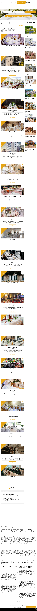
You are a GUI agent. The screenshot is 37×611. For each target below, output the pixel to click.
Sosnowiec (12, 587)
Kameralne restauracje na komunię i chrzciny (20, 560)
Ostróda (16, 591)
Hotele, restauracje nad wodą (6, 561)
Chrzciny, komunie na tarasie (30, 555)
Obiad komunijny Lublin (23, 543)
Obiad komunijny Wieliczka (14, 532)
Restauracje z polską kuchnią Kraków (26, 551)
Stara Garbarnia (12, 67)
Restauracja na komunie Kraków (7, 549)
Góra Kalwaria (27, 74)
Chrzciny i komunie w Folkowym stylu (7, 555)
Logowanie (28, 2)
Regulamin (14, 607)
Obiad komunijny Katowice (12, 542)
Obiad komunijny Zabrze (28, 535)
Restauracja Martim (12, 455)
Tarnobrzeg (33, 584)
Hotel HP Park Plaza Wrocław (12, 282)
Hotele (4, 495)
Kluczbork (5, 581)
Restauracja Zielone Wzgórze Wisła (30, 60)
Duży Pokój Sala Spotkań (12, 347)
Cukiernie (18, 499)
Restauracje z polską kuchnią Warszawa (26, 554)
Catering (17, 495)
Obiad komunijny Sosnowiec (13, 536)
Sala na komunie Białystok (6, 529)
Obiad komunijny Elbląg (23, 532)
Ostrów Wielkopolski (4, 593)
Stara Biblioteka (12, 476)
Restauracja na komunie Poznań (15, 548)
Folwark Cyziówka (28, 35)
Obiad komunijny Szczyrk (28, 539)
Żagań (2, 575)
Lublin (10, 572)
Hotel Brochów (12, 390)
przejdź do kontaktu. (24, 605)
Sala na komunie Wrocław (23, 538)
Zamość (16, 572)
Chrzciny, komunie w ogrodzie (20, 562)
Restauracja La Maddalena (12, 261)
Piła (15, 592)
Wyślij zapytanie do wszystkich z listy (20, 23)
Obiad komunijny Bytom (19, 535)
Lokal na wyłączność (17, 552)
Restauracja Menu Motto (12, 110)
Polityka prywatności (20, 607)
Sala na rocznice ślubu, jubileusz (26, 552)
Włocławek (28, 572)
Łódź (8, 575)
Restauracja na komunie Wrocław (27, 548)
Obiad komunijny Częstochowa (9, 539)
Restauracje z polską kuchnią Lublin (7, 550)
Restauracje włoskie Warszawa (28, 561)
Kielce (11, 588)
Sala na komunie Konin (31, 536)
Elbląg (9, 591)
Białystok (6, 584)
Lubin (25, 571)
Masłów (26, 87)
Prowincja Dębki (28, 47)
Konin (13, 592)
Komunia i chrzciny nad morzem (20, 557)
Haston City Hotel (12, 153)
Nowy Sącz (14, 577)
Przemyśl (20, 584)
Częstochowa (7, 587)
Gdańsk (2, 586)
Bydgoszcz (21, 572)
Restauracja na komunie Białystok (17, 529)
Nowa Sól (12, 574)
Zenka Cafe (12, 368)
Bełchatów (16, 576)
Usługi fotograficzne (13, 499)
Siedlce (12, 579)
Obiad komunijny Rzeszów (21, 542)
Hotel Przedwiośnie (28, 85)
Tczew (13, 586)
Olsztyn (26, 137)
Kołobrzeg (3, 596)
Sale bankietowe (13, 495)
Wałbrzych (11, 568)
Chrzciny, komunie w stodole (20, 555)
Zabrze (2, 588)
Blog (11, 2)
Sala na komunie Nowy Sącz (19, 531)
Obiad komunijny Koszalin (31, 540)
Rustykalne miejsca (31, 560)
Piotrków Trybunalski (12, 575)
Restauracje (7, 495)
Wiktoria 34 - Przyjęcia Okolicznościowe (12, 174)
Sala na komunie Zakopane (16, 537)
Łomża (13, 584)
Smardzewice (27, 112)
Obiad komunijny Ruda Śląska (9, 535)
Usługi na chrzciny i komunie (8, 498)
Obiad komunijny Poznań (28, 544)
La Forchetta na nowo (29, 123)
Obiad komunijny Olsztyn (13, 540)
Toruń (25, 572)
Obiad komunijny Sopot (31, 542)
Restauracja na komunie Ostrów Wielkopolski (14, 530)
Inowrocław (3, 572)
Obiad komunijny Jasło (5, 532)
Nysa (15, 580)
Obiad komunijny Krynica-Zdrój (26, 537)
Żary (15, 574)
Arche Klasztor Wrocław (12, 131)
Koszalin (24, 596)
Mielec (29, 584)
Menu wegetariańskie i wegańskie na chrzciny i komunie (23, 549)
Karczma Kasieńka (12, 411)
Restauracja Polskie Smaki (12, 304)
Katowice (3, 587)
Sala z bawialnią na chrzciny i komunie (8, 562)
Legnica (15, 568)
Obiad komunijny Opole (22, 540)
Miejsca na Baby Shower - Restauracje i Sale (9, 545)
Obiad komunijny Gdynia (5, 543)
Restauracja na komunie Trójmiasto (23, 545)
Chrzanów (6, 578)
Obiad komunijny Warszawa (9, 544)
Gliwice (15, 587)
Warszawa (27, 99)
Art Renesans (12, 239)
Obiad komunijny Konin (22, 536)
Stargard (27, 596)
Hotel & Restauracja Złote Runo (30, 73)
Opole (6, 580)
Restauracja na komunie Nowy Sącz (7, 531)
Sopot (8, 586)
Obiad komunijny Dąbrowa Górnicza (12, 533)
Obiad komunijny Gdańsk (14, 543)
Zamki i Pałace (3, 556)
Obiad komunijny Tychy (23, 533)
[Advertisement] (18, 508)
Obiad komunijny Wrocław (19, 544)
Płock (9, 579)
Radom (6, 579)
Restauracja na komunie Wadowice (28, 530)
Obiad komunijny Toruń (5, 541)
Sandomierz (7, 590)
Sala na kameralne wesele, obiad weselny (20, 553)
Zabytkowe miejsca (10, 556)
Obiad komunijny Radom (19, 539)
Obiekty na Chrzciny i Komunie (9, 566)
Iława (13, 591)
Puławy (8, 573)
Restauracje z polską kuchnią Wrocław (13, 551)
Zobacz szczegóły (12, 74)
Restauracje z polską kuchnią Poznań (20, 550)
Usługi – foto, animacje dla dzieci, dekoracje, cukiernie (26, 566)
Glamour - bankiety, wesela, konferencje (12, 45)
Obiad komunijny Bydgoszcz (15, 541)
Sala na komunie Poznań (14, 538)
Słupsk (10, 586)
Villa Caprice (12, 325)
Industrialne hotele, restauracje (17, 561)
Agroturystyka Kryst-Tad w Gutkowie (30, 136)
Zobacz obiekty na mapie (20, 25)
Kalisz (11, 592)
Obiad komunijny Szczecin (25, 541)
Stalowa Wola (25, 584)
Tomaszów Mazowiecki (9, 576)
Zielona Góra (8, 574)
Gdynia (5, 586)
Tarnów (10, 577)
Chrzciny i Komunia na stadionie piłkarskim (11, 554)
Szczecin (20, 596)
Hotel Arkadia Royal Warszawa (30, 98)
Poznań (8, 592)
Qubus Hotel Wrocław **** (12, 88)
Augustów (3, 585)
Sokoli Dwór (27, 111)
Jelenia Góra (21, 571)
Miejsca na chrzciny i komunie (8, 494)
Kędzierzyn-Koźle (10, 580)
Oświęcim (3, 578)
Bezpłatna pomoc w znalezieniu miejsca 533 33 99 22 (18, 16)
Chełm (13, 572)
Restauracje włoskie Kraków (9, 557)
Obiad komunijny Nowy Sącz (30, 531)
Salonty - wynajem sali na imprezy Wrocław (12, 196)
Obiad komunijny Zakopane (6, 537)
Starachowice (8, 589)
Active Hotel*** (12, 433)
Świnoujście (7, 596)
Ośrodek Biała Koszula (29, 149)
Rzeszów (27, 36)
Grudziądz (32, 572)
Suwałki (10, 584)
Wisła (26, 61)
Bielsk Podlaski (7, 585)
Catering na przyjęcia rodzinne (19, 556)
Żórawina (12, 240)
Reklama (14, 2)
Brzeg (2, 581)
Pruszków (15, 579)
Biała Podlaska (3, 573)
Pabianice (3, 576)
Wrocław (12, 46)
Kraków (26, 125)
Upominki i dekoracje (6, 500)
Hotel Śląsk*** (12, 218)
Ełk (11, 591)
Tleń (26, 150)
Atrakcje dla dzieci (6, 499)
